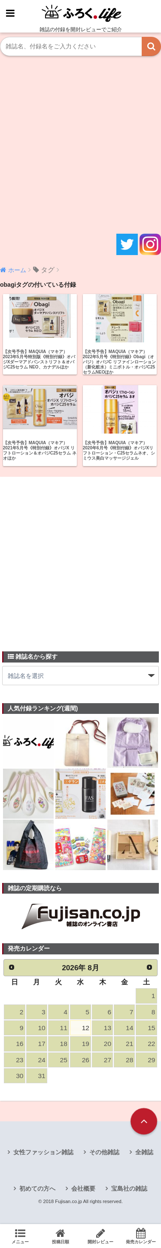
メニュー (20, 1236)
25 (63, 1060)
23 (19, 1060)
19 (85, 1043)
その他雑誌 (104, 1152)
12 (85, 1027)
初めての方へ (37, 1188)
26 (85, 1060)
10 (41, 1027)
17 (41, 1043)
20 (107, 1043)
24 (41, 1060)
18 (63, 1043)
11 (63, 1027)
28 (129, 1060)
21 (129, 1043)
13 (107, 1027)
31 (41, 1075)
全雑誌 (144, 1152)
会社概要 (83, 1188)
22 (151, 1043)
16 (19, 1043)
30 (19, 1075)
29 (151, 1060)
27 (107, 1060)
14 (129, 1027)
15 (151, 1027)
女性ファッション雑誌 (43, 1152)
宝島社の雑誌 (129, 1188)
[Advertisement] (80, 145)
